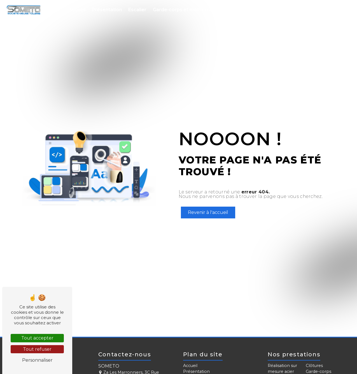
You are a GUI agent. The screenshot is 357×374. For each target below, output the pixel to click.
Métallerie (310, 9)
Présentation (107, 9)
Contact (337, 9)
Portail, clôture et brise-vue (260, 9)
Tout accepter (37, 338)
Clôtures (314, 365)
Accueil (77, 9)
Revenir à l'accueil (208, 212)
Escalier (137, 9)
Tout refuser (37, 349)
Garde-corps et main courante (188, 9)
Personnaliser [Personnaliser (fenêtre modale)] (37, 360)
